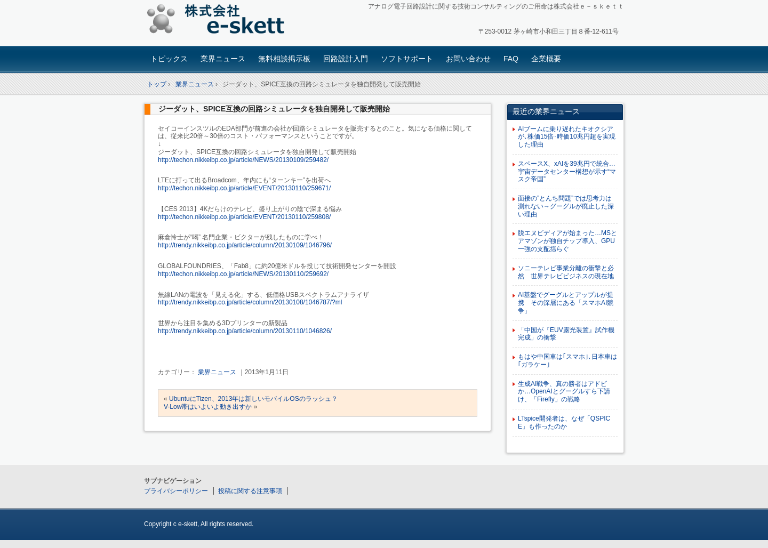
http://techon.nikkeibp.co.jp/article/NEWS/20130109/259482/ (243, 160)
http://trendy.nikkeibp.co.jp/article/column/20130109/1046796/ (245, 245)
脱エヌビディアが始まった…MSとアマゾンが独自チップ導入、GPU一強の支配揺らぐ (567, 241)
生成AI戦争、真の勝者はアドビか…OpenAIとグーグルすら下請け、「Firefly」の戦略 (564, 392)
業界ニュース (223, 58)
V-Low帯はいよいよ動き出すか (208, 406)
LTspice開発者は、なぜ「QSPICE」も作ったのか (564, 422)
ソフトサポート (407, 58)
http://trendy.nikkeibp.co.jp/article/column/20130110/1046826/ (245, 331)
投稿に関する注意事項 (250, 491)
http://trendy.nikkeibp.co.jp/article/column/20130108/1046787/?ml (250, 302)
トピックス (169, 58)
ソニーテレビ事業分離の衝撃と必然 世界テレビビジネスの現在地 (566, 272)
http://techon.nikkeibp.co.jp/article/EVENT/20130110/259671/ (244, 188)
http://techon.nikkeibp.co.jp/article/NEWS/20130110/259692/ (243, 274)
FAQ (510, 58)
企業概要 (546, 58)
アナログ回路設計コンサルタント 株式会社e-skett (219, 21)
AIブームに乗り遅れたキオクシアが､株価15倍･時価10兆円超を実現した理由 (566, 137)
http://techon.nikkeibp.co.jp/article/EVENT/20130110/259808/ (244, 217)
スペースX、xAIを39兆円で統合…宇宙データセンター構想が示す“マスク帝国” (567, 171)
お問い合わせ (468, 58)
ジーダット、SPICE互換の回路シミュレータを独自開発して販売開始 (274, 108)
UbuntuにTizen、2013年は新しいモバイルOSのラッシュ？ (253, 398)
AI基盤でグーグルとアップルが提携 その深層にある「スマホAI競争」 (565, 303)
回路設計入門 (345, 58)
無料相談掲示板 (284, 58)
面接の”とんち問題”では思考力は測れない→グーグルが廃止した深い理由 (566, 206)
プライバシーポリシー (176, 491)
